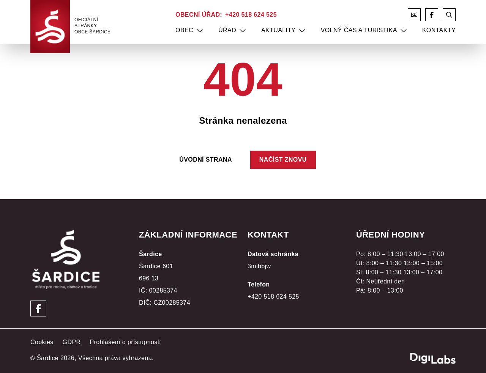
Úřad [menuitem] (227, 30)
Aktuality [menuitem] (278, 30)
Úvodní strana (205, 159)
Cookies (42, 342)
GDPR (72, 342)
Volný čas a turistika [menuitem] (359, 30)
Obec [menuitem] (184, 30)
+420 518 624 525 (251, 14)
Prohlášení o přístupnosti (125, 342)
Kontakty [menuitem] (439, 30)
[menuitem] (199, 30)
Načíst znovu (283, 159)
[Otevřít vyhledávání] (449, 14)
